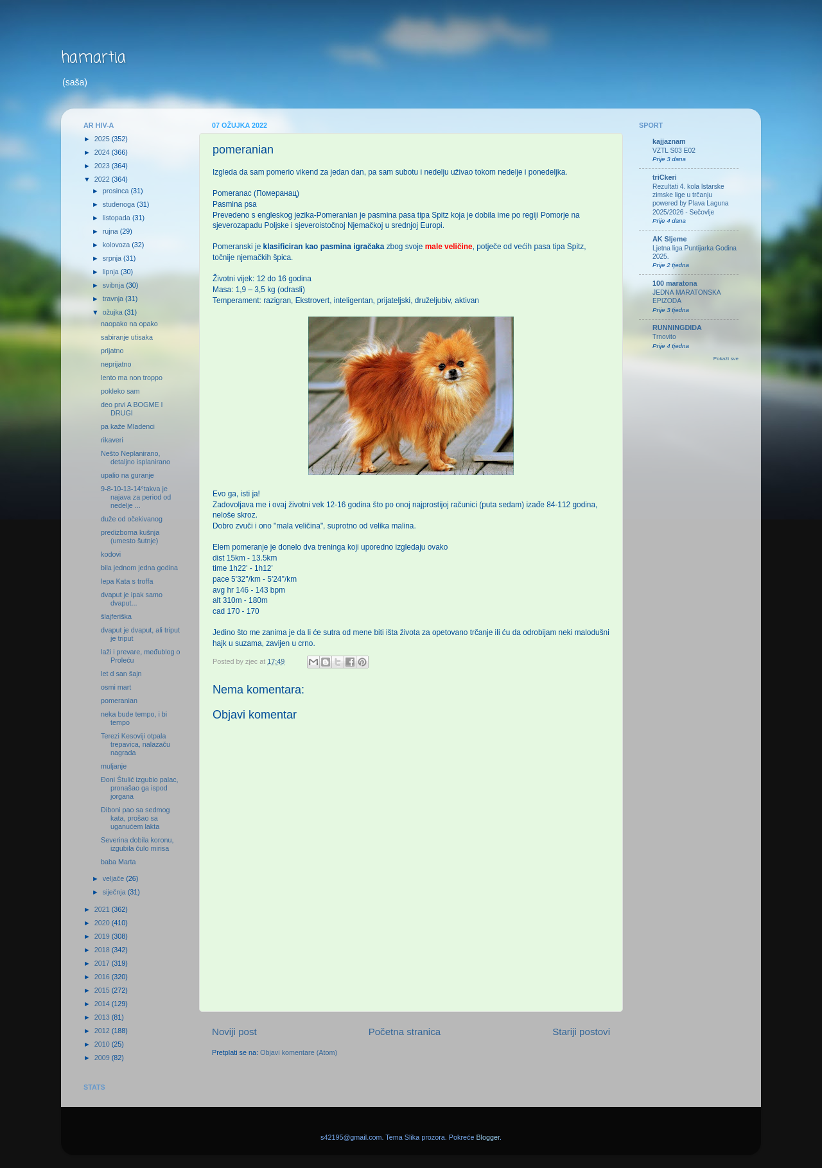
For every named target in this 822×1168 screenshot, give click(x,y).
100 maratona (674, 283)
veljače (115, 878)
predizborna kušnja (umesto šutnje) (130, 536)
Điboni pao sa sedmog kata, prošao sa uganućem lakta (135, 818)
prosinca (117, 191)
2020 (103, 923)
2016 (103, 977)
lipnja (112, 271)
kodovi (111, 554)
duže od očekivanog (131, 519)
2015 (103, 990)
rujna (111, 231)
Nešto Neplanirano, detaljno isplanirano (135, 457)
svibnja (115, 285)
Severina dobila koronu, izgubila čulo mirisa (137, 844)
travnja (114, 298)
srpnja (113, 258)
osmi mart (116, 687)
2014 (103, 1003)
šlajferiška (116, 616)
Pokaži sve (726, 359)
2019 (103, 936)
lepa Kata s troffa (127, 581)
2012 (103, 1030)
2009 (103, 1057)
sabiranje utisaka (127, 337)
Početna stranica (405, 1031)
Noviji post (234, 1031)
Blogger (488, 1137)
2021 (103, 909)
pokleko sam (120, 391)
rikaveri (112, 440)
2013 (103, 1017)
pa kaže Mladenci (128, 426)
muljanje (114, 766)
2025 (103, 139)
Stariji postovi (581, 1031)
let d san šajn (121, 673)
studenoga (120, 204)
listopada (117, 218)
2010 (103, 1044)
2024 (103, 152)
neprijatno (116, 364)
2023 (103, 166)
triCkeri (664, 177)
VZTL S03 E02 (673, 150)
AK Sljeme (669, 239)
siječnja (115, 892)
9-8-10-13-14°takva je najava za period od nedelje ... (136, 497)
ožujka (114, 312)
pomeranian (119, 700)
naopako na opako (129, 323)
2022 (103, 179)
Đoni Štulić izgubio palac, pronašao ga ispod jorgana (140, 788)
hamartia (93, 58)
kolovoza (117, 244)
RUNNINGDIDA (677, 327)
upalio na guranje (127, 475)
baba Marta (118, 862)
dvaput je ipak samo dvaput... (131, 599)
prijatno (112, 350)
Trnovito (664, 336)
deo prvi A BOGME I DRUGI (132, 409)
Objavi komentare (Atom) (298, 1052)
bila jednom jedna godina (139, 567)
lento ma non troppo (131, 377)
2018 (103, 950)
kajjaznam (669, 141)
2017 (103, 963)
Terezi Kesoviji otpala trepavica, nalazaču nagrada (135, 744)
